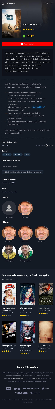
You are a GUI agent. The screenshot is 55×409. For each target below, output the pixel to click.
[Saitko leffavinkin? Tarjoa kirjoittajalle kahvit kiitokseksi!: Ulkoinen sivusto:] (22, 172)
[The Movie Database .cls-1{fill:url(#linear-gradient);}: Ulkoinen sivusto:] (21, 393)
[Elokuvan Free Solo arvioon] (46, 299)
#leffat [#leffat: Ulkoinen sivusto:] (34, 378)
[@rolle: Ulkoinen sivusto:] (49, 145)
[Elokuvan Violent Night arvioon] (27, 338)
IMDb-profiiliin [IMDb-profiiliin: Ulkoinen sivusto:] (37, 107)
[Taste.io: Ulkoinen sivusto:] (35, 393)
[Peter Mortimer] (25, 209)
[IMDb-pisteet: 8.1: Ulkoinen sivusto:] (31, 36)
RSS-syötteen (18, 378)
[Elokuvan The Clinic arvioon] (46, 337)
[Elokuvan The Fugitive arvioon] (9, 337)
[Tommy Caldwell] (25, 253)
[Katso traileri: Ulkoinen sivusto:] (27, 44)
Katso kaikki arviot (10, 279)
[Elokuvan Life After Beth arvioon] (27, 300)
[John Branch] (42, 234)
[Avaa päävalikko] (51, 3)
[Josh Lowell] (9, 209)
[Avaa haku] (46, 3)
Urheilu (27, 154)
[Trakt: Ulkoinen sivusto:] (45, 388)
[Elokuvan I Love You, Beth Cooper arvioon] (9, 300)
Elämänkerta (17, 154)
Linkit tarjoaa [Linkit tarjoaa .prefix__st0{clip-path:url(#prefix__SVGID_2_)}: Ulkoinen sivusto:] (9, 166)
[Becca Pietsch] (9, 234)
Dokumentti (6, 154)
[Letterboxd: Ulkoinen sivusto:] (30, 389)
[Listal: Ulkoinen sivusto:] (16, 388)
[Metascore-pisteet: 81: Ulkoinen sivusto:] (24, 36)
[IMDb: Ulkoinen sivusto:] (8, 388)
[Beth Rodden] (25, 234)
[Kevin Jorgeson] (9, 253)
